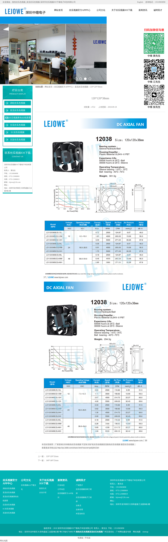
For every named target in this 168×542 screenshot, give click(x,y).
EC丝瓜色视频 (17, 132)
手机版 (87, 538)
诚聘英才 (158, 10)
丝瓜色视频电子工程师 (84, 499)
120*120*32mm (52, 456)
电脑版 (80, 538)
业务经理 (79, 510)
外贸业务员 (80, 514)
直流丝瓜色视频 (17, 110)
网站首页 (58, 10)
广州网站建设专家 (123, 532)
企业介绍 (42, 492)
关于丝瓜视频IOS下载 (122, 10)
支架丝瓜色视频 (17, 139)
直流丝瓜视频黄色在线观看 (18, 117)
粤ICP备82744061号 (67, 532)
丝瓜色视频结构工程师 (84, 491)
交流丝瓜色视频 (17, 125)
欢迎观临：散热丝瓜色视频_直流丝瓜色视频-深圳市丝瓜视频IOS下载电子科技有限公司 (39, 2)
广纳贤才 (79, 485)
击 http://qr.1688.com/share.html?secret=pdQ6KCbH (77, 448)
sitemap (145, 532)
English (140, 2)
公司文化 (101, 10)
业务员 (78, 505)
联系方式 (42, 488)
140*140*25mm (52, 460)
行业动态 (61, 485)
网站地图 (136, 532)
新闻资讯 (143, 10)
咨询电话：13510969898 (155, 2)
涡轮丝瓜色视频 (17, 103)
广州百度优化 (108, 532)
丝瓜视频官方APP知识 (65, 495)
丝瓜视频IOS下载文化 (28, 487)
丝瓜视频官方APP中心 (79, 10)
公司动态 (61, 489)
